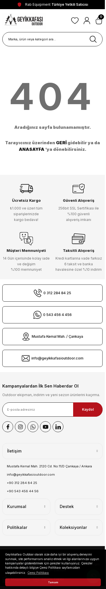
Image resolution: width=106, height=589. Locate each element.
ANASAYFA (31, 149)
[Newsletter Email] (52, 409)
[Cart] (99, 20)
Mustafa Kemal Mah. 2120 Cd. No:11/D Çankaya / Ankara (49, 466)
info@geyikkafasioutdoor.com (31, 475)
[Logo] (24, 21)
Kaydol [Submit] (88, 409)
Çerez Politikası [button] (38, 572)
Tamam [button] (53, 582)
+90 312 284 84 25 (22, 483)
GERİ (61, 142)
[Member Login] (87, 20)
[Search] (52, 39)
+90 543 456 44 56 (23, 491)
